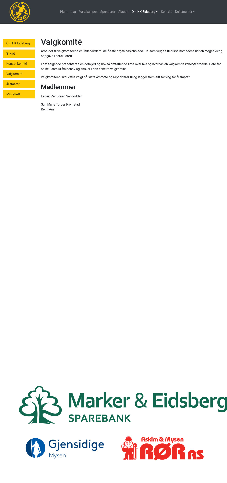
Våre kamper (88, 12)
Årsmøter (13, 84)
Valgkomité (14, 74)
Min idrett (13, 94)
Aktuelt (123, 12)
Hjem (63, 12)
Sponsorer (107, 12)
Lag (73, 12)
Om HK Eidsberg (143, 12)
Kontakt (166, 12)
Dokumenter (183, 12)
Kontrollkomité (16, 64)
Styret (10, 53)
